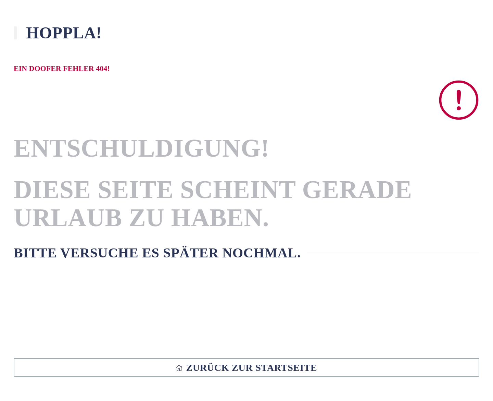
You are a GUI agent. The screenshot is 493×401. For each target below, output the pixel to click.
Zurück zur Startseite (246, 367)
